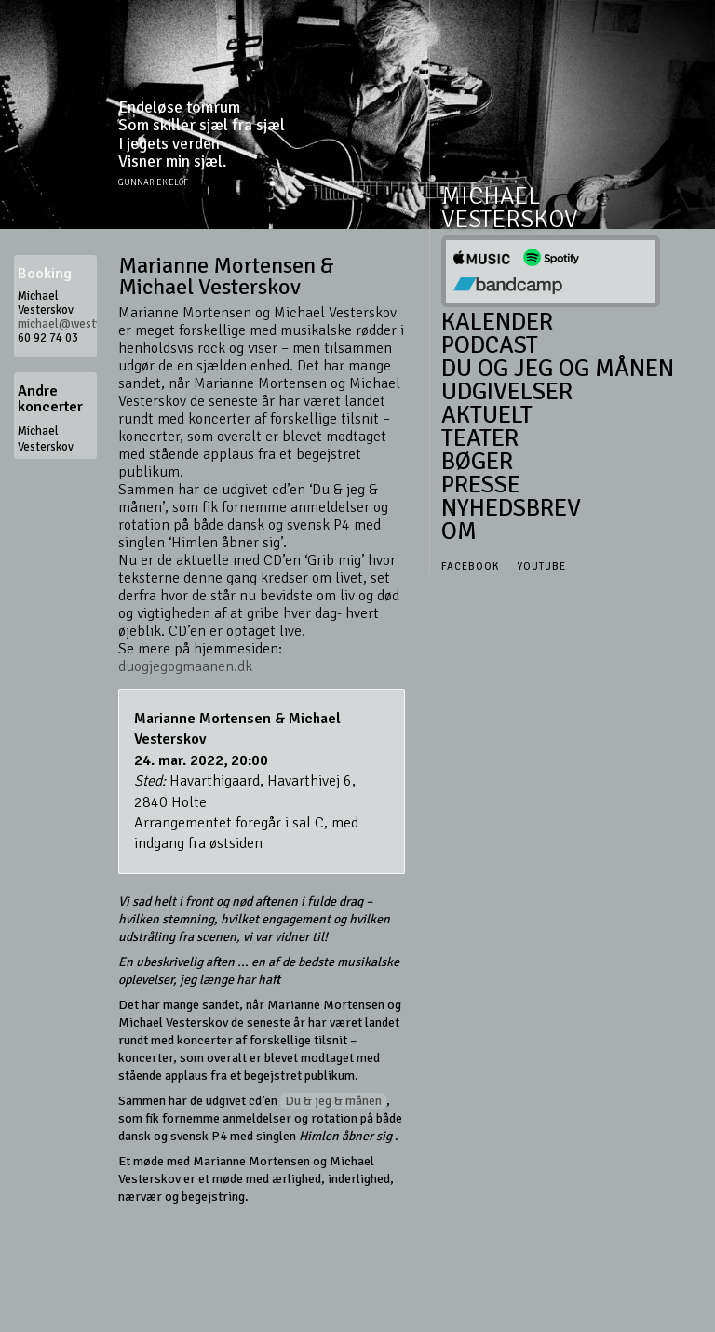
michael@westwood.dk (78, 323)
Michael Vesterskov (46, 439)
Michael (491, 197)
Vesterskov (509, 220)
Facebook (470, 566)
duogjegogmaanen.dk (185, 666)
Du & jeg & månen (333, 1101)
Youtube (542, 566)
